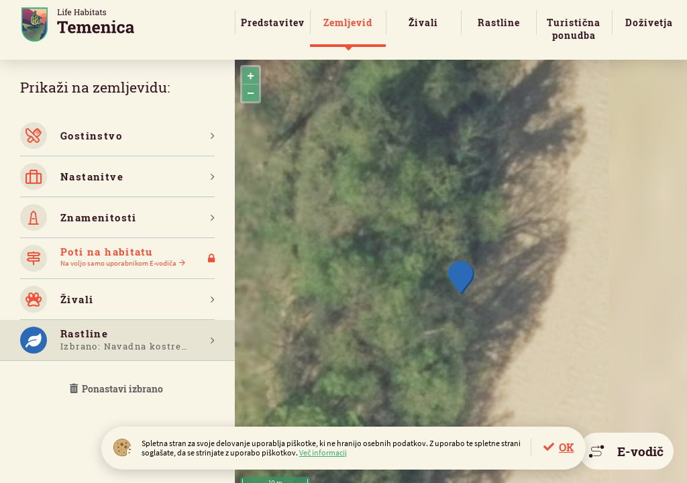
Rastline (499, 22)
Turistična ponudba (573, 29)
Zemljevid (347, 22)
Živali (423, 22)
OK (566, 447)
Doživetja (649, 22)
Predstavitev (273, 22)
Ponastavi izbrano (117, 388)
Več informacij (323, 452)
